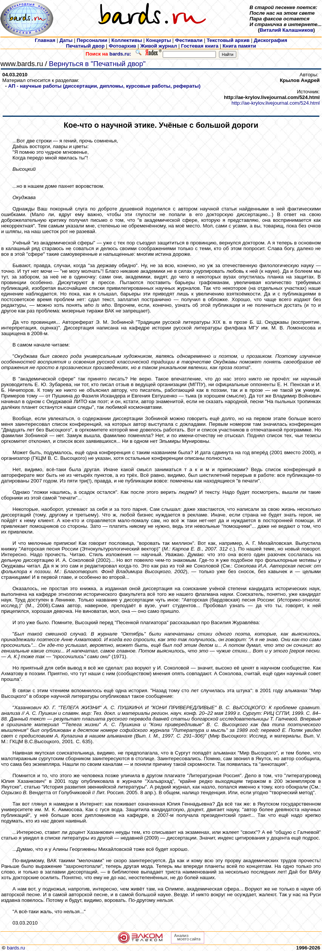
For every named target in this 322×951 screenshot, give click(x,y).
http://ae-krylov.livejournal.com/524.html (275, 103)
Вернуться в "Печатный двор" (97, 64)
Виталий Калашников (286, 30)
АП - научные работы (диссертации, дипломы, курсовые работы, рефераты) (104, 86)
